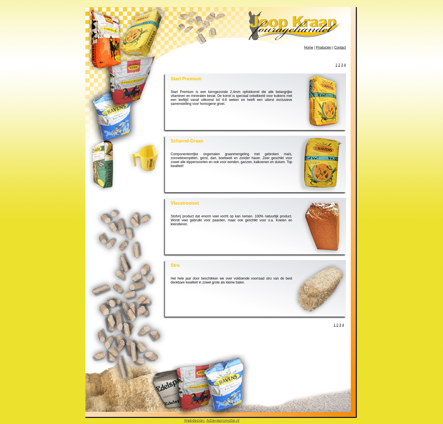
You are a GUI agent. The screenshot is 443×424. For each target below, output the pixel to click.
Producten (323, 47)
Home (308, 47)
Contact (340, 47)
